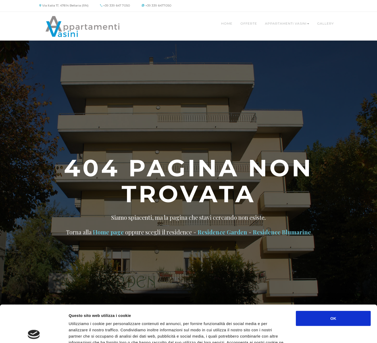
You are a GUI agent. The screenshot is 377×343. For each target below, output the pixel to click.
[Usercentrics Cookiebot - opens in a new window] (34, 333)
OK (333, 281)
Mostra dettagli (278, 332)
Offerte (248, 23)
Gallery (325, 23)
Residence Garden (222, 232)
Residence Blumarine (282, 232)
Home (226, 23)
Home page (108, 232)
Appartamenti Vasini (287, 23)
